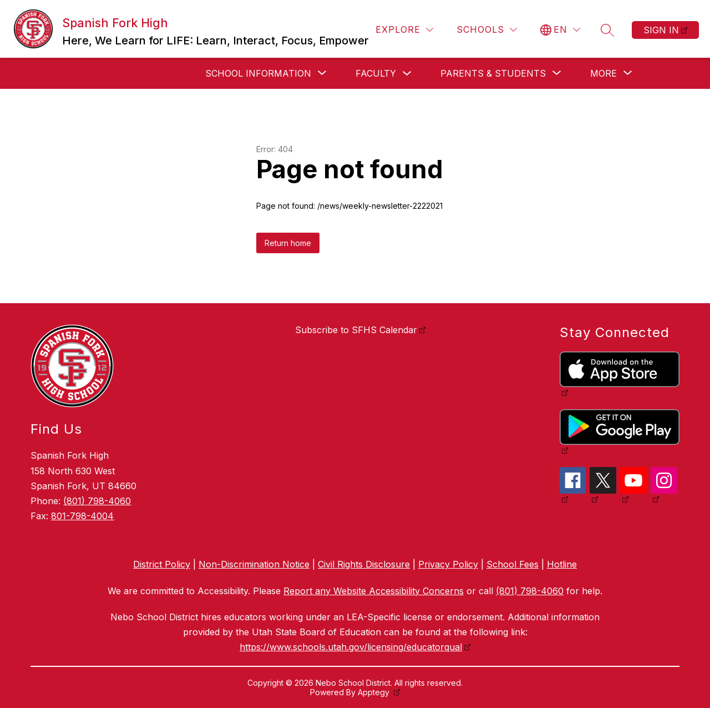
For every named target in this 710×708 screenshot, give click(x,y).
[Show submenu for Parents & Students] (493, 73)
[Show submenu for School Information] (258, 73)
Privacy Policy (448, 564)
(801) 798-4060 (97, 500)
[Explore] (404, 30)
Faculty (376, 73)
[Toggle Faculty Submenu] (407, 73)
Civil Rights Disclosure (364, 564)
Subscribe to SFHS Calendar (356, 329)
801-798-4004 (82, 515)
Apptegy (375, 692)
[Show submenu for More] (603, 73)
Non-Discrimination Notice (254, 564)
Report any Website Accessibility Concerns (373, 590)
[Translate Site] (560, 30)
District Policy (161, 564)
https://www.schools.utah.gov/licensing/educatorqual (351, 646)
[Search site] (607, 30)
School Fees (512, 564)
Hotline (562, 564)
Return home (288, 243)
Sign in (661, 30)
